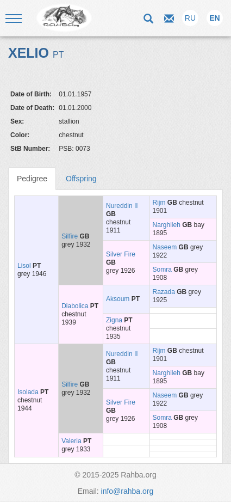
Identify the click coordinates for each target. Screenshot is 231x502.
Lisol (24, 266)
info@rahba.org (127, 491)
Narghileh (166, 225)
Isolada (28, 392)
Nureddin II (122, 206)
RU (190, 18)
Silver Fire (120, 254)
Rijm (159, 202)
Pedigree (32, 178)
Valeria (71, 441)
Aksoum (117, 299)
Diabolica (74, 306)
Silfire (69, 236)
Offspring (81, 178)
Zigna (114, 320)
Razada (164, 292)
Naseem (165, 247)
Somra (162, 269)
